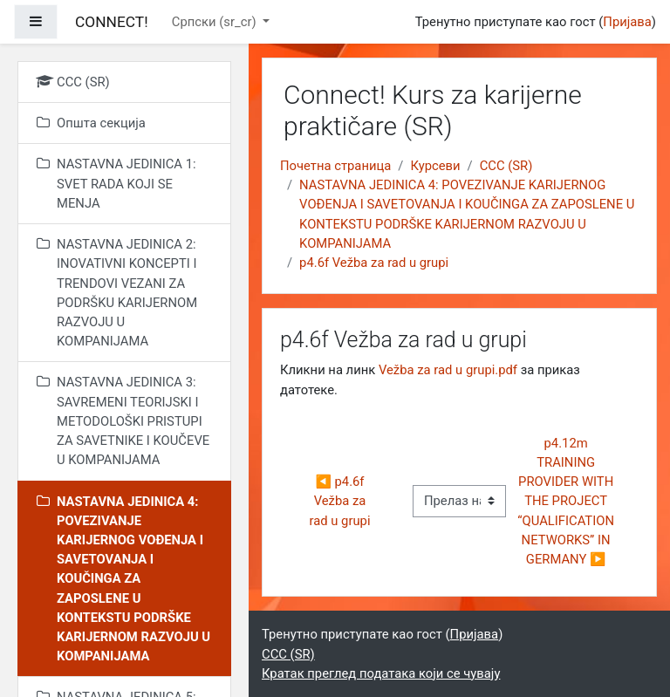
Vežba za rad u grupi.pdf (448, 370)
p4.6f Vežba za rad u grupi (373, 262)
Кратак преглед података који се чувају (381, 673)
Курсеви (435, 166)
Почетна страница (335, 166)
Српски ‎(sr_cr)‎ (215, 22)
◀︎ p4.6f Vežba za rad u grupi (339, 501)
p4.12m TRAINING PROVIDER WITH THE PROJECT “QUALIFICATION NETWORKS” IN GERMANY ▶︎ (567, 501)
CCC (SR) (506, 166)
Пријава (627, 22)
